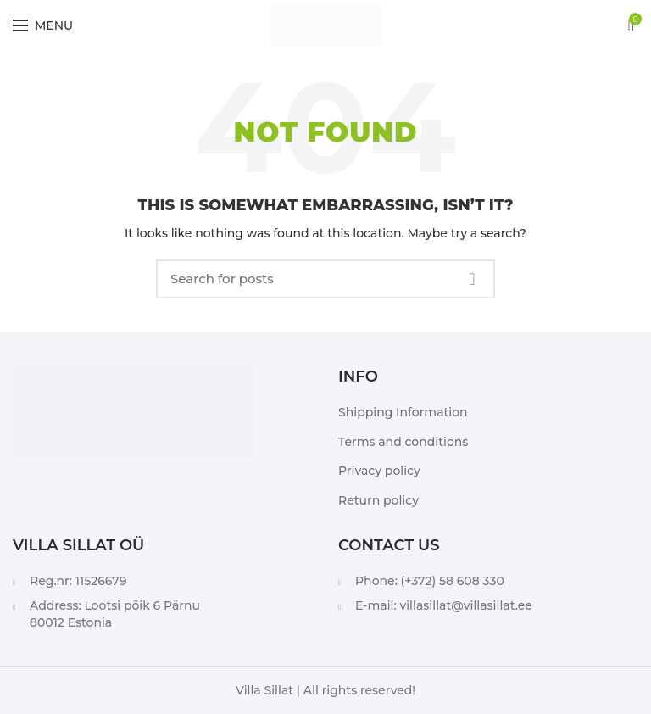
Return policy (378, 500)
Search (472, 278)
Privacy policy (379, 470)
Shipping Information (403, 412)
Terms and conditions (403, 441)
